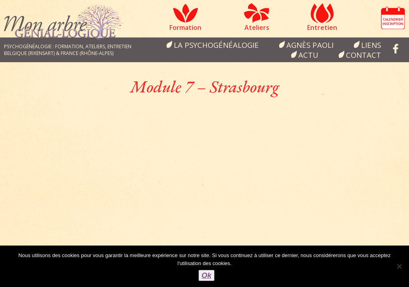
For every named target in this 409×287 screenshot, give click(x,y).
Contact (363, 55)
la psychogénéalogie (216, 45)
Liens (371, 45)
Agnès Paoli (310, 45)
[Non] (399, 266)
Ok (207, 275)
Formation (185, 27)
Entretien (322, 27)
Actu (308, 55)
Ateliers (256, 27)
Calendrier (393, 18)
